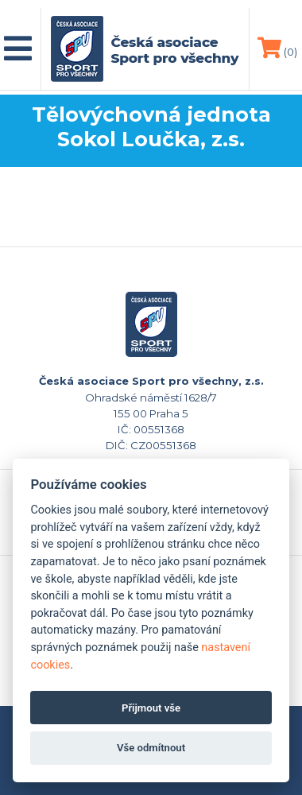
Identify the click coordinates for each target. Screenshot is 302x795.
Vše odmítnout (151, 748)
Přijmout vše (151, 708)
